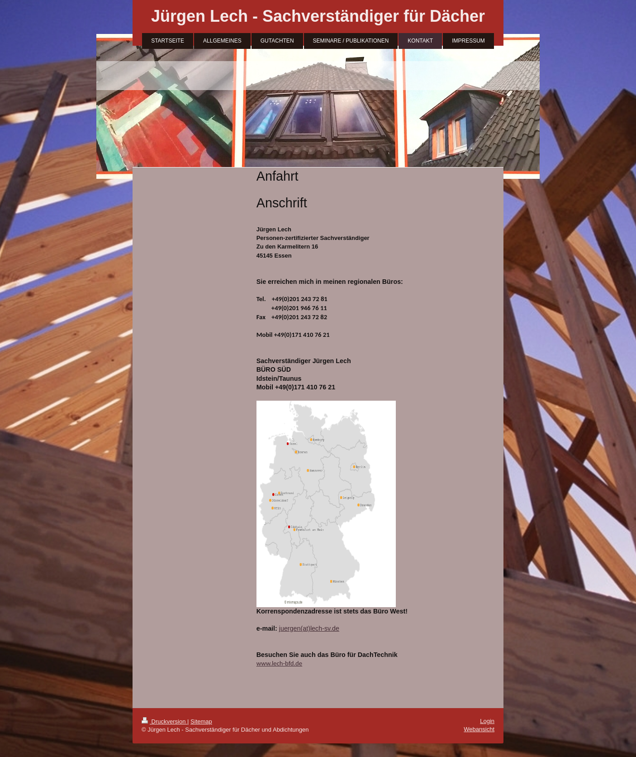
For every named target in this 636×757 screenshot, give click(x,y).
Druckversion (164, 721)
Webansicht (479, 729)
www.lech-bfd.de (279, 663)
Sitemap (201, 721)
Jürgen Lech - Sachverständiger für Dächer (318, 16)
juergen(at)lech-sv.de (309, 628)
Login (487, 721)
